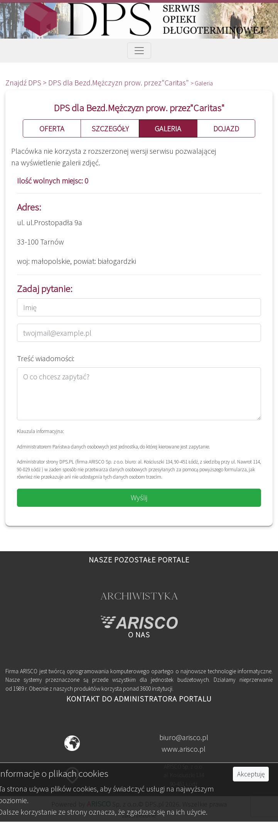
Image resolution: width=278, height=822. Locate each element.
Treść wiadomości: (45, 358)
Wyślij (139, 497)
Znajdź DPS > (26, 82)
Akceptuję (251, 774)
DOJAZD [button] (226, 128)
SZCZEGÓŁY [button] (110, 128)
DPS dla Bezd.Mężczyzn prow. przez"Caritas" (119, 82)
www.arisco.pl (184, 749)
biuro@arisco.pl (183, 737)
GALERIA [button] (168, 128)
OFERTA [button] (51, 128)
